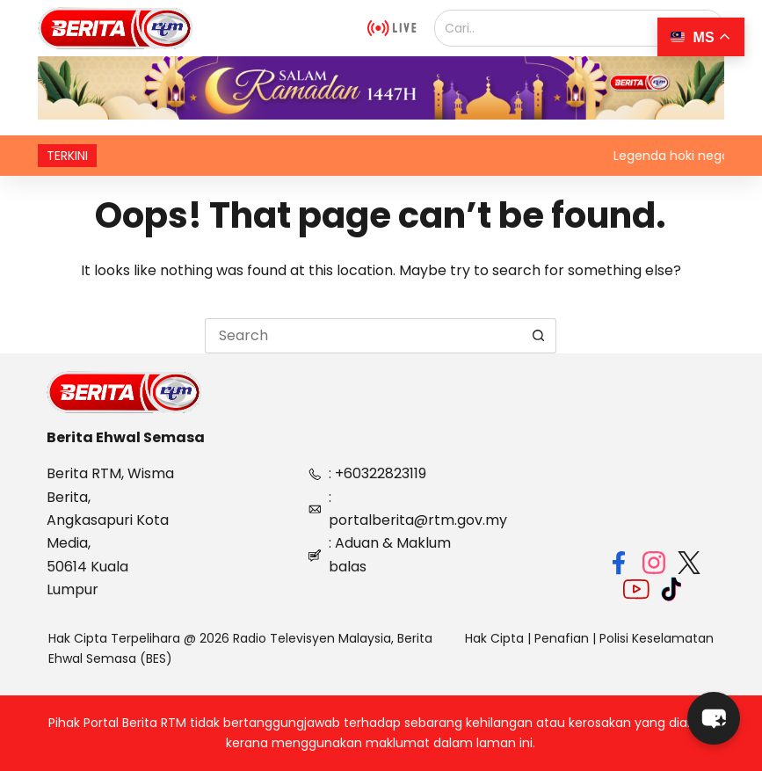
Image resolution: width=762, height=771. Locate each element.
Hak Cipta (494, 638)
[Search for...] (363, 335)
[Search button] (538, 335)
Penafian (561, 638)
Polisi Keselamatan (656, 638)
